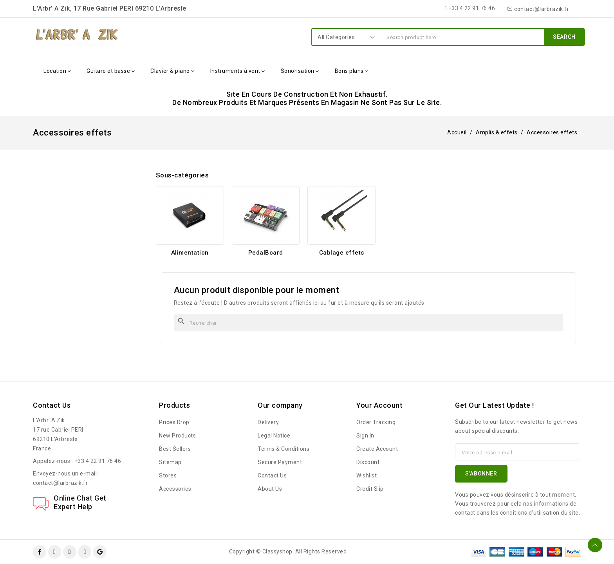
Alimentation (190, 252)
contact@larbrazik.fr (60, 483)
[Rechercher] (368, 322)
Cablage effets (341, 252)
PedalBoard (265, 252)
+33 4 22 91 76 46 (97, 461)
